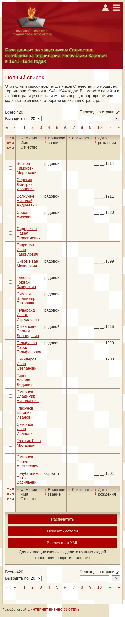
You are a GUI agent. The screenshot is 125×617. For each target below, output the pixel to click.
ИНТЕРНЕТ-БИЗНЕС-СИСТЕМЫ (55, 609)
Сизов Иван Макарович (27, 263)
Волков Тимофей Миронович (27, 168)
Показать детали (62, 531)
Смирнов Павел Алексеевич (27, 461)
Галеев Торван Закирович (26, 282)
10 (99, 127)
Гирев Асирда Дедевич (24, 380)
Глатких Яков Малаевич (29, 443)
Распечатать (62, 519)
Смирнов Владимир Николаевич (28, 396)
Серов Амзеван (24, 214)
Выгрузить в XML (62, 543)
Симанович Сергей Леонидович (28, 331)
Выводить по (17, 119)
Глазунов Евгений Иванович (25, 412)
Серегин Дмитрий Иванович (25, 184)
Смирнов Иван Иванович (25, 429)
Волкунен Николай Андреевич (27, 200)
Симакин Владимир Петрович (26, 298)
